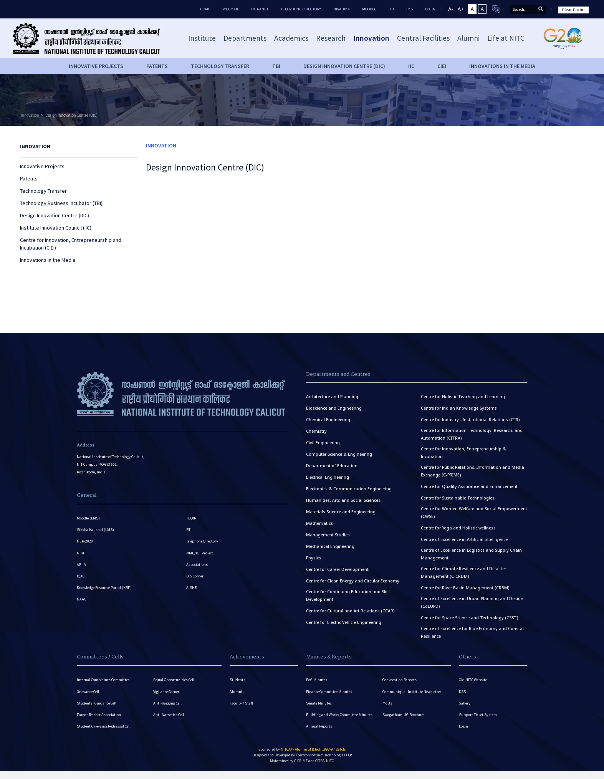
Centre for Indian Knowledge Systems (459, 408)
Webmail (231, 9)
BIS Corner (195, 577)
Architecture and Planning (332, 396)
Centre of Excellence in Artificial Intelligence (464, 539)
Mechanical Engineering (330, 546)
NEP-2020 (85, 541)
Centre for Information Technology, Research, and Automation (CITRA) (472, 434)
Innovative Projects (96, 66)
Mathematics (319, 523)
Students (238, 679)
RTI (391, 9)
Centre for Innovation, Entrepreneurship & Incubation (463, 452)
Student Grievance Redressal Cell (105, 727)
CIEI (441, 66)
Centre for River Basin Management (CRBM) (465, 587)
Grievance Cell (89, 691)
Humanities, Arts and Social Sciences (343, 500)
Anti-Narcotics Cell (169, 715)
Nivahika (341, 9)
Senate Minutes (319, 703)
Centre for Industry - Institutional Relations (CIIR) (470, 419)
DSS (462, 691)
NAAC (81, 601)
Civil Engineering (323, 442)
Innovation (30, 115)
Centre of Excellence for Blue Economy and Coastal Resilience (472, 632)
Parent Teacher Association (99, 715)
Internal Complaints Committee (104, 679)
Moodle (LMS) (88, 518)
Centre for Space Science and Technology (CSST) (469, 617)
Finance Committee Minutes (330, 691)
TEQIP (191, 518)
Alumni (236, 691)
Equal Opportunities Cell (174, 679)
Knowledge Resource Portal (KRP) (105, 589)
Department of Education (331, 465)
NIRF (81, 553)
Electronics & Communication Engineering (349, 488)
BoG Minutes (317, 679)
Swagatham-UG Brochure (403, 715)
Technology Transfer (220, 66)
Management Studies (328, 535)
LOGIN (430, 9)
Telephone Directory (301, 9)
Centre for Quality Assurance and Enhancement (469, 486)
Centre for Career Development (337, 569)
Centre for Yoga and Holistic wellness (458, 528)
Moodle (369, 9)
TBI (276, 66)
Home (205, 9)
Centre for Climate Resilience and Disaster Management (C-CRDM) (463, 572)
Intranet (259, 9)
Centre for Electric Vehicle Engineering (343, 622)
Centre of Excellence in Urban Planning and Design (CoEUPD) (472, 602)
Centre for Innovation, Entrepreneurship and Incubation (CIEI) (70, 244)
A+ (460, 9)
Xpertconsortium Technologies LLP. (324, 756)
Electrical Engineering (327, 477)
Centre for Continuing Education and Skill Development (348, 595)
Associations (197, 565)
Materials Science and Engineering (341, 511)
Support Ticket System (478, 715)
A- (450, 9)
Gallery (465, 703)
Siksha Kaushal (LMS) (95, 530)
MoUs (387, 703)
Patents (157, 66)
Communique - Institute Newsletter (413, 691)
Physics (313, 558)
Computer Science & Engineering (339, 454)
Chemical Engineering (328, 419)
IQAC (81, 577)
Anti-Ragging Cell (167, 703)
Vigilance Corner (166, 691)
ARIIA (81, 565)
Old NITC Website (473, 679)
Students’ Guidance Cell (97, 703)
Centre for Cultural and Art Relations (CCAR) (350, 611)
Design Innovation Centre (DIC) (344, 66)
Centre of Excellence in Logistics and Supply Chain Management (471, 554)
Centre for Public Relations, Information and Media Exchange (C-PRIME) (472, 471)
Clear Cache (573, 9)
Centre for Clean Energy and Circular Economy (352, 581)
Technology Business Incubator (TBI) (61, 203)
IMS (409, 9)
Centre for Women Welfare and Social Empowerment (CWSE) (474, 512)
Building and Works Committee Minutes (340, 715)
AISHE (191, 589)
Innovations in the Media (502, 66)
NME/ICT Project (200, 553)
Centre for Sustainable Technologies (458, 498)
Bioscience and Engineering (334, 408)
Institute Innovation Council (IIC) (55, 227)
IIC (411, 66)
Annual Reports (319, 727)
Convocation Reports (399, 679)
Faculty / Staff (241, 703)
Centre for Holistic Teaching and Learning (463, 396)
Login (463, 727)
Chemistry (316, 431)
